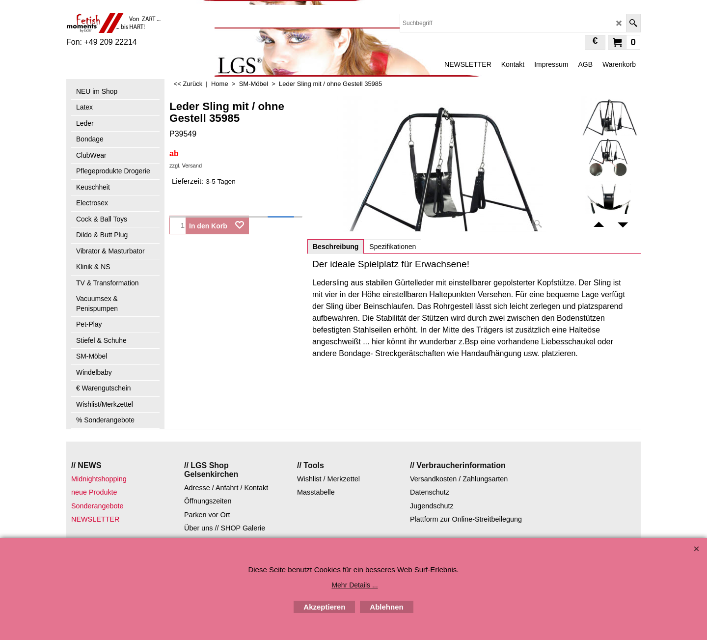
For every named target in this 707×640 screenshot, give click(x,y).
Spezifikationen (392, 246)
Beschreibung (335, 246)
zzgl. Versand (185, 165)
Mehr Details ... (354, 585)
